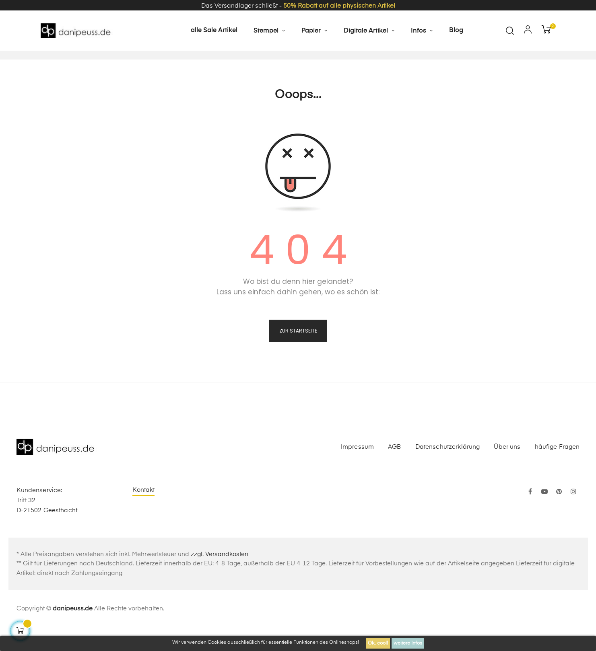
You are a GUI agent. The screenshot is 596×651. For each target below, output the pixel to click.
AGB (394, 470)
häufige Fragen (557, 470)
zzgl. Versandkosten (219, 578)
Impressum (357, 470)
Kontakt (143, 513)
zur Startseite (298, 354)
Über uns (507, 470)
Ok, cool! (378, 643)
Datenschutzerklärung (447, 470)
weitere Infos (408, 643)
